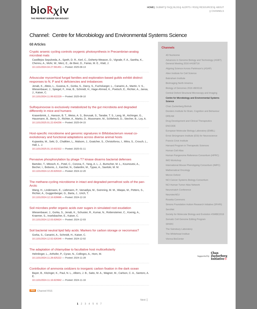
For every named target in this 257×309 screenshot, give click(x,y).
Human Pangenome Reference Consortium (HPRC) (192, 155)
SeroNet (170, 209)
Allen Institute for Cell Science (181, 73)
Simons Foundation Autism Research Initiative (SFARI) (194, 204)
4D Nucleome (173, 55)
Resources (206, 7)
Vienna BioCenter (175, 238)
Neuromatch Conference (178, 189)
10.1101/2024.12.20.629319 (47, 171)
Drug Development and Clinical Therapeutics (189, 121)
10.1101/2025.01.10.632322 (47, 148)
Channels (217, 11)
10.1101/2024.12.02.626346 (47, 238)
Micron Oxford (173, 175)
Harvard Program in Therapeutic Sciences (187, 145)
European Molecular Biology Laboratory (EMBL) (190, 130)
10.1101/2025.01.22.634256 (47, 122)
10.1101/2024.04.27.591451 (47, 67)
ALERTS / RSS (189, 7)
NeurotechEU (173, 194)
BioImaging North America (179, 83)
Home (150, 7)
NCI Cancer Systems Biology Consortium (187, 180)
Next (144, 300)
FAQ (169, 7)
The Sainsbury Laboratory (179, 229)
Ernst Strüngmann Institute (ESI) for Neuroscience (191, 135)
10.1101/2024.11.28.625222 (47, 257)
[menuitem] (150, 7)
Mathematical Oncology (178, 170)
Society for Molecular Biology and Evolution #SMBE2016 (195, 214)
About (220, 7)
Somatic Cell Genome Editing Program (186, 219)
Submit (160, 7)
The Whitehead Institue (178, 233)
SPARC (169, 224)
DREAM (170, 116)
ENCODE (171, 126)
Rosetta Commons (175, 199)
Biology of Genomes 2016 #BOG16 (184, 88)
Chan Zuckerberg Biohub (179, 106)
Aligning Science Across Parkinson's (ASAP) (188, 68)
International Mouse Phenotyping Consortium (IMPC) (193, 165)
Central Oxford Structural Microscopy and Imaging (191, 93)
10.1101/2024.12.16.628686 (47, 197)
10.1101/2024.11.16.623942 (47, 280)
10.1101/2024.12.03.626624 (47, 219)
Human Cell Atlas (174, 150)
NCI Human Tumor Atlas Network (183, 184)
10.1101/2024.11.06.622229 (47, 96)
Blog (176, 7)
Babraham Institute (175, 78)
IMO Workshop (173, 160)
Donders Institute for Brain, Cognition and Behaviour (192, 111)
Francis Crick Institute (177, 140)
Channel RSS (44, 290)
